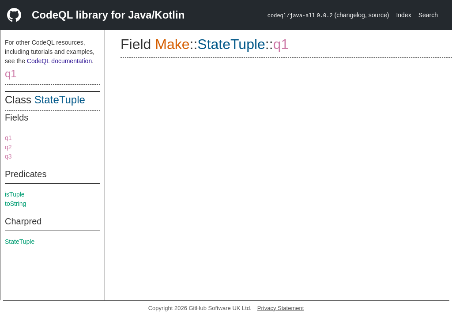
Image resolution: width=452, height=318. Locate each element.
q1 (11, 74)
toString (15, 203)
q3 (8, 156)
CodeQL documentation (59, 60)
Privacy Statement (280, 308)
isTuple (15, 194)
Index (403, 15)
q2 (8, 147)
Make (172, 44)
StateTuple (59, 100)
